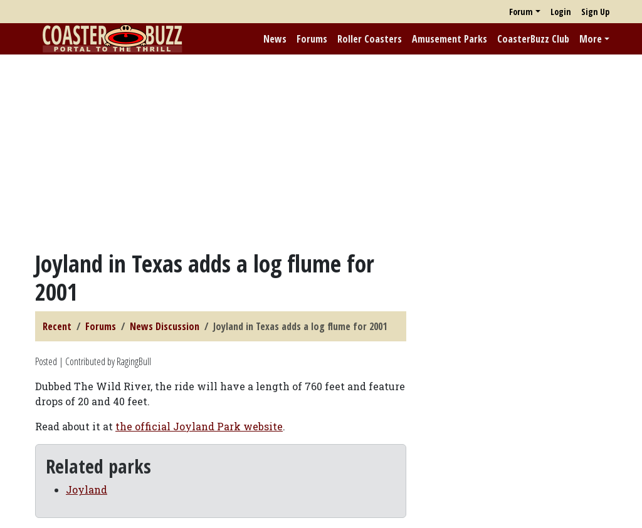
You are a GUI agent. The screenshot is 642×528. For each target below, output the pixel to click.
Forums (312, 39)
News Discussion (164, 326)
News (275, 39)
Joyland (86, 489)
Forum (521, 12)
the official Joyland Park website (199, 426)
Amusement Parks (449, 39)
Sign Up (595, 12)
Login (560, 12)
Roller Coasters (369, 39)
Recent (57, 326)
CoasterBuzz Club (533, 39)
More (590, 39)
